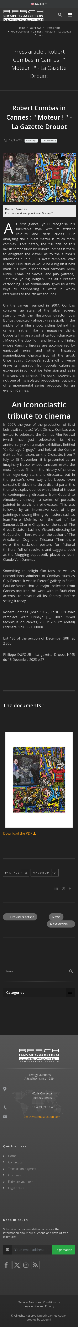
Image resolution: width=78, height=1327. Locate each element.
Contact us (15, 1162)
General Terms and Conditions (37, 1302)
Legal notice (16, 1188)
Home (21, 28)
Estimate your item (20, 1182)
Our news (35, 28)
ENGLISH (38, 4)
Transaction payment (22, 1169)
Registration (63, 1250)
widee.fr (46, 1319)
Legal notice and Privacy (39, 1306)
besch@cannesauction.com (42, 1117)
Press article (53, 28)
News (56, 917)
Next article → (61, 924)
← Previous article (20, 917)
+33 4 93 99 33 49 (42, 1107)
